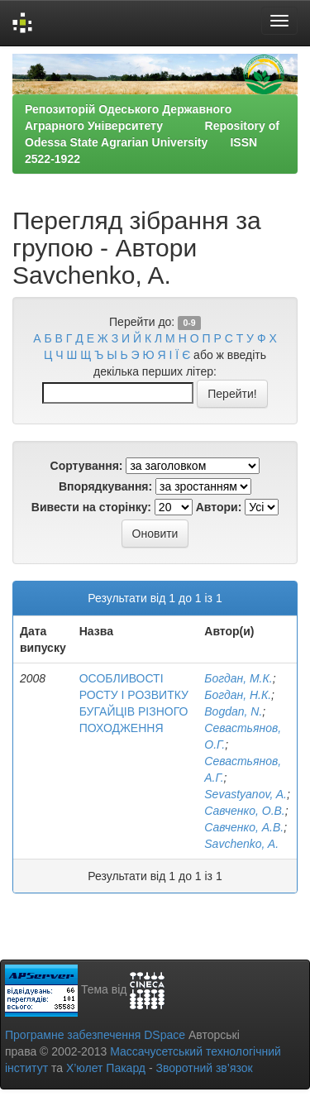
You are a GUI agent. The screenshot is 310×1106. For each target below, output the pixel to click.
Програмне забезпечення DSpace (95, 1034)
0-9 (189, 323)
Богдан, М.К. (238, 678)
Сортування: (86, 465)
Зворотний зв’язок (203, 1068)
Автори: (219, 507)
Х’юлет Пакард (105, 1068)
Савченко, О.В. (244, 810)
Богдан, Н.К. (237, 694)
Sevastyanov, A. (245, 794)
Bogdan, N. (233, 711)
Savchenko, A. (241, 843)
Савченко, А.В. (244, 827)
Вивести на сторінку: (91, 507)
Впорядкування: (105, 486)
